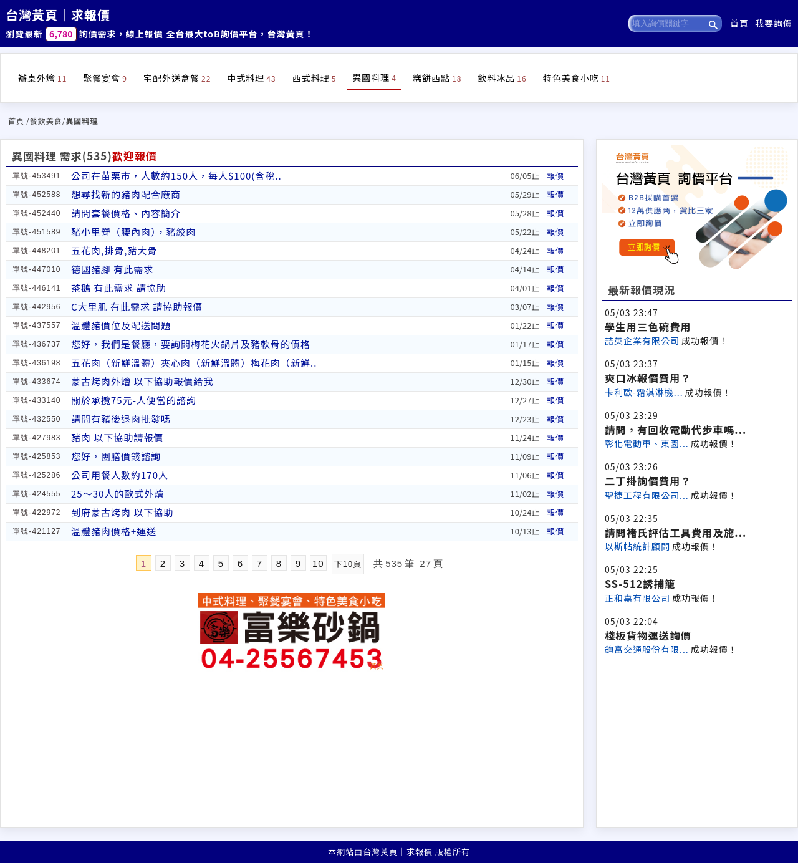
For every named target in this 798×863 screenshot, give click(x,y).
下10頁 (348, 564)
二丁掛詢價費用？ (648, 480)
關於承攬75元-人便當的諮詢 (133, 400)
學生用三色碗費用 (648, 326)
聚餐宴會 (105, 78)
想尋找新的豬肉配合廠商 (126, 194)
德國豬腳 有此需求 (112, 269)
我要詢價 (773, 23)
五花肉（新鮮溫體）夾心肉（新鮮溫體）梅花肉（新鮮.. (194, 362)
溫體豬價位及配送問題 (121, 325)
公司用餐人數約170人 (119, 474)
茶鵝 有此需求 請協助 (118, 287)
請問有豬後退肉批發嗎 (121, 418)
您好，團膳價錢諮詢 (116, 456)
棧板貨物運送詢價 (648, 635)
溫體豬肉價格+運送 (113, 531)
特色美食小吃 (576, 78)
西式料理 (314, 78)
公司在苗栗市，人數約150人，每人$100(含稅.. (176, 175)
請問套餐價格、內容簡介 (126, 212)
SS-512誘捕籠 (640, 583)
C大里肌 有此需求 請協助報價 (137, 306)
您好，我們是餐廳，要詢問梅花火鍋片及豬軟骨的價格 (190, 343)
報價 (555, 175)
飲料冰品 (502, 78)
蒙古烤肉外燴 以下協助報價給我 (142, 381)
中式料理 (251, 78)
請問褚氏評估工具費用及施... (675, 532)
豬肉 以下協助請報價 (117, 437)
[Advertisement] (697, 740)
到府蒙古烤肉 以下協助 (122, 512)
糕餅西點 (437, 78)
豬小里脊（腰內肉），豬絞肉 (133, 231)
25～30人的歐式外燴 (117, 493)
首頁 (739, 23)
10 (318, 563)
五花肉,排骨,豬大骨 (114, 250)
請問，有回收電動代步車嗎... (675, 429)
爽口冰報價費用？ (648, 377)
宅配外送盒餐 (177, 78)
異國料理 (374, 77)
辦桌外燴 (42, 78)
